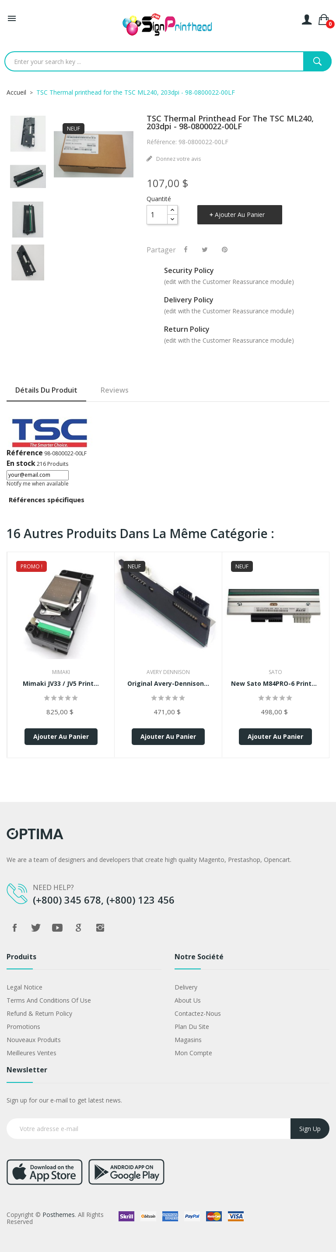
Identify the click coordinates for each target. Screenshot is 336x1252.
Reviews (115, 390)
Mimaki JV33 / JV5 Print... (61, 683)
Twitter (36, 928)
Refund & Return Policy (39, 1013)
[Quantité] (157, 214)
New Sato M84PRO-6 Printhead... (275, 683)
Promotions (23, 1026)
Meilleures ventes (31, 1053)
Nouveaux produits (34, 1040)
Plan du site (192, 1026)
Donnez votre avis (178, 159)
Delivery (186, 987)
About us (188, 1000)
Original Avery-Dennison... (168, 683)
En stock (21, 463)
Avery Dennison (168, 672)
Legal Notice (24, 987)
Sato (275, 672)
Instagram (100, 928)
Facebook (14, 928)
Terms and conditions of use (49, 1000)
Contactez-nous (198, 1013)
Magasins (188, 1040)
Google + (79, 928)
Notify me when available (38, 483)
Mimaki (61, 672)
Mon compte (193, 1053)
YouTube (57, 928)
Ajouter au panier (240, 214)
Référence (25, 452)
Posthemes (58, 1214)
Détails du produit (46, 390)
